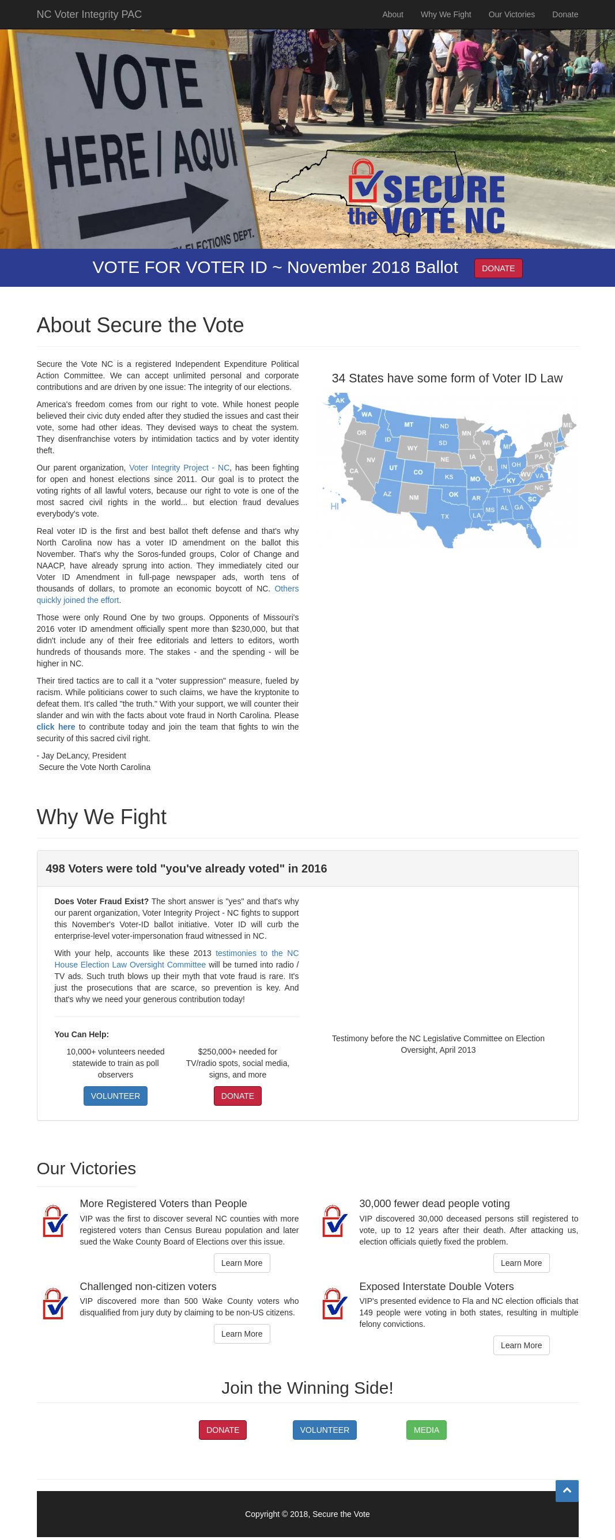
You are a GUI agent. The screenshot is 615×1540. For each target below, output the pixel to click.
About (392, 26)
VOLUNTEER (116, 1096)
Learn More (242, 1263)
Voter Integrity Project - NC (179, 467)
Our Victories (512, 26)
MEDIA (426, 1430)
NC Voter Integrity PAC (89, 26)
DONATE (498, 268)
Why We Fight (446, 26)
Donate (565, 26)
